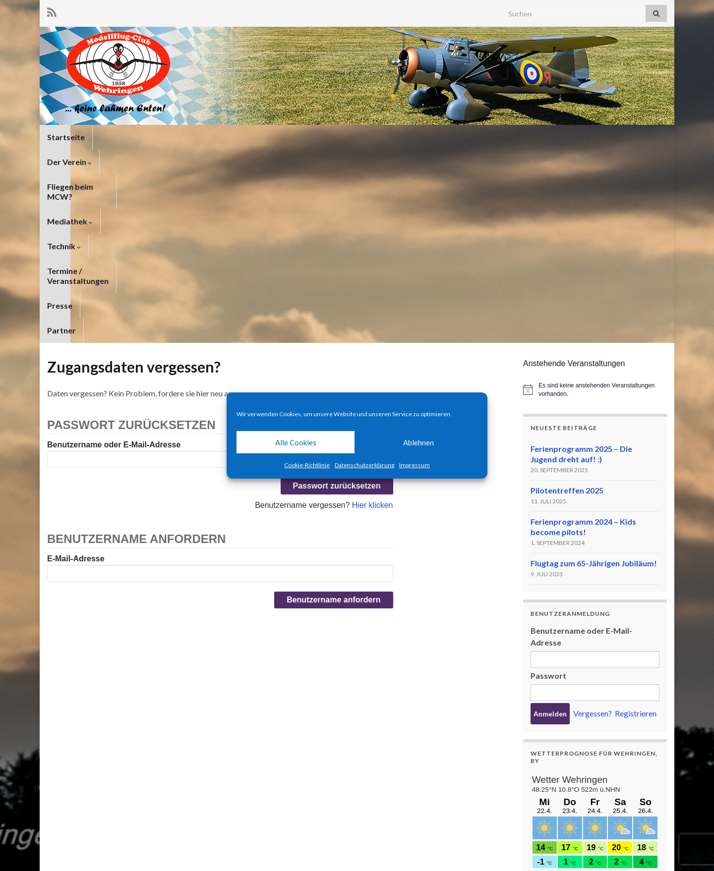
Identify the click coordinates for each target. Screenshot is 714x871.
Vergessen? (592, 520)
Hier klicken (372, 312)
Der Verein (122, 137)
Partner (526, 137)
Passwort (548, 482)
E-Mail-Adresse (76, 365)
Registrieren (635, 520)
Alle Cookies (295, 442)
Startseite (66, 137)
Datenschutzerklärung (364, 465)
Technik (326, 137)
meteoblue (549, 802)
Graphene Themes (127, 859)
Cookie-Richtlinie (307, 465)
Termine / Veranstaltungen (407, 137)
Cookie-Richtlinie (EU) (633, 850)
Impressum (414, 465)
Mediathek (271, 137)
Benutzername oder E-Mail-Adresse (113, 251)
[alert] (595, 196)
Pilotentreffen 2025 (567, 297)
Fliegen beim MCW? (196, 137)
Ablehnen (418, 442)
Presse (484, 137)
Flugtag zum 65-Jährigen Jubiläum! (594, 370)
